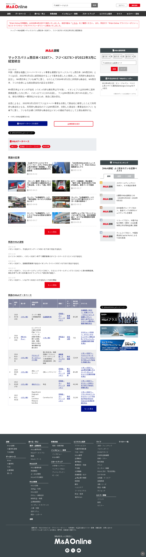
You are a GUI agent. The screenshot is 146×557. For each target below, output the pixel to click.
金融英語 (100, 481)
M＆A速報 (10, 445)
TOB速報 (10, 452)
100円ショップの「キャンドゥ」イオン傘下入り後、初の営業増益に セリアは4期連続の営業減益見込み (83, 216)
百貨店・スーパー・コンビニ (30, 146)
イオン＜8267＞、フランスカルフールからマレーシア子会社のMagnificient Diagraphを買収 (88, 396)
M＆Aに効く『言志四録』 (106, 471)
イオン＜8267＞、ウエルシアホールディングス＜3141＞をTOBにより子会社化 (88, 357)
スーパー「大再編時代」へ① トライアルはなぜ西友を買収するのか (39, 215)
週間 (119, 176)
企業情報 (10, 470)
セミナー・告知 (133, 13)
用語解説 (34, 471)
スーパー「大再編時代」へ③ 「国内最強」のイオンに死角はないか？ (39, 199)
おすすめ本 (101, 474)
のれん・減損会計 (37, 495)
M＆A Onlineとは (44, 528)
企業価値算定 (36, 502)
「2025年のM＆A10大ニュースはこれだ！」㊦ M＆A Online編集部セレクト (83, 165)
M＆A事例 (56, 457)
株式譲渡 (68, 357)
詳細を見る (88, 323)
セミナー (100, 505)
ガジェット (101, 490)
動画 (32, 456)
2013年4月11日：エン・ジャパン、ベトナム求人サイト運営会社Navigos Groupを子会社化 (118, 86)
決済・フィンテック (104, 445)
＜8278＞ (68, 57)
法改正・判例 (36, 489)
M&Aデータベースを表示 (27, 123)
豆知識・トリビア (103, 478)
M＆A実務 (33, 482)
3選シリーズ (101, 484)
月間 (129, 176)
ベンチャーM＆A (58, 469)
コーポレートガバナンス (40, 505)
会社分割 (68, 338)
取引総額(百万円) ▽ (75, 303)
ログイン (122, 5)
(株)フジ (14, 146)
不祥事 (77, 468)
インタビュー (57, 454)
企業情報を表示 (73, 124)
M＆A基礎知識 (36, 467)
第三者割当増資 (68, 372)
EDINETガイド (102, 452)
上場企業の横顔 (80, 478)
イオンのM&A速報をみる (20, 116)
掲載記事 (99, 528)
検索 (94, 5)
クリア (123, 69)
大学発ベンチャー (58, 465)
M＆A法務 (34, 485)
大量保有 (10, 463)
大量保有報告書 (80, 449)
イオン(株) (24, 317)
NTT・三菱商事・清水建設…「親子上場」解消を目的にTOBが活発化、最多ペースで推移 (83, 183)
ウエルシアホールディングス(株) (36, 357)
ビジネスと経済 (106, 13)
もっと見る (52, 231)
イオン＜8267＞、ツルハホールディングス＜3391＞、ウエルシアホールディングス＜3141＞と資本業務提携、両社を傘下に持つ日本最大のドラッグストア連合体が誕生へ (51, 271)
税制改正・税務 (36, 498)
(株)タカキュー (23, 338)
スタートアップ (88, 13)
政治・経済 (79, 494)
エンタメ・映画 (103, 468)
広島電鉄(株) (47, 317)
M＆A (9, 460)
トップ (13, 30)
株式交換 (46, 146)
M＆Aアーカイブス (37, 453)
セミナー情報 (101, 495)
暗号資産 (100, 462)
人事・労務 (35, 508)
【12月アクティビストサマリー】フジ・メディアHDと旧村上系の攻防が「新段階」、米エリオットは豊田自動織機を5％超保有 (39, 167)
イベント (100, 499)
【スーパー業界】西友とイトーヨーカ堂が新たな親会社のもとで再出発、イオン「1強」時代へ (39, 184)
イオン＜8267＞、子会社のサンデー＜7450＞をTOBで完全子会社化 (35, 249)
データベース (20, 13)
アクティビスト (80, 445)
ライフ (119, 13)
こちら (74, 23)
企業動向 (78, 458)
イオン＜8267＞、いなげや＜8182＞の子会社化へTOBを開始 (32, 280)
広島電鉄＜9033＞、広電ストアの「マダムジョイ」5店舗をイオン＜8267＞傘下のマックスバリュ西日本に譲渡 (88, 316)
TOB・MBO (79, 452)
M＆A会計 (34, 492)
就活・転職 (101, 487)
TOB (8, 467)
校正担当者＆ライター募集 (85, 528)
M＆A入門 (33, 463)
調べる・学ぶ (40, 13)
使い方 (9, 473)
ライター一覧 (124, 442)
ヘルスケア (79, 487)
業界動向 (78, 462)
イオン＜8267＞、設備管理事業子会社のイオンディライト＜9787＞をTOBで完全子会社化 (43, 263)
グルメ (99, 465)
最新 (109, 176)
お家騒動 (78, 471)
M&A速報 (21, 30)
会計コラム (35, 511)
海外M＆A (78, 497)
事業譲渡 (68, 317)
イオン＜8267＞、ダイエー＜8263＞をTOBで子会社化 (87, 383)
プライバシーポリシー (59, 528)
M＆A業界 (78, 455)
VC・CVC (55, 475)
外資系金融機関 (103, 455)
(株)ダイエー (36, 384)
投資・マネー (102, 458)
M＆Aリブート (36, 459)
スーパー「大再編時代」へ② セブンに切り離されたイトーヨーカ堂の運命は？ (83, 199)
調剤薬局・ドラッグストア (62, 357)
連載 (31, 519)
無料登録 (134, 5)
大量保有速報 (12, 449)
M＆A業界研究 (36, 449)
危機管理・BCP (80, 474)
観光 (76, 484)
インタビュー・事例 (70, 13)
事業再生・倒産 (80, 465)
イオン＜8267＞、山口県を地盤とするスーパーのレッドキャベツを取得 (88, 371)
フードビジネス (80, 490)
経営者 (77, 481)
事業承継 (53, 13)
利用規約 (71, 528)
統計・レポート (36, 514)
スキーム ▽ (68, 303)
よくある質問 (36, 474)
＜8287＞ (45, 57)
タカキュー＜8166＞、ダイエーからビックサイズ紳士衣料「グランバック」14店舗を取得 (88, 336)
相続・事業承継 (58, 445)
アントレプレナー (58, 472)
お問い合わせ (107, 528)
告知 (99, 502)
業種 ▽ (61, 303)
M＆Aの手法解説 (37, 477)
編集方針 (34, 528)
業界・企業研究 (35, 445)
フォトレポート (103, 449)
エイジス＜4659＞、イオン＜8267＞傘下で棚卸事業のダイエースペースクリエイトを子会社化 (45, 256)
